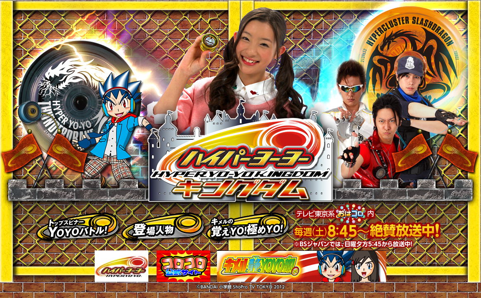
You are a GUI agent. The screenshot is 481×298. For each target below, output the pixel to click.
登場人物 (164, 226)
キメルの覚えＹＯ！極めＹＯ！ (249, 226)
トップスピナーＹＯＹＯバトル (79, 226)
